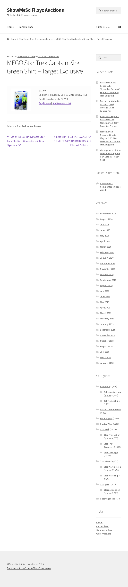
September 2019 (108, 280)
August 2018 (106, 346)
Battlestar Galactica (110, 409)
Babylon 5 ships (112, 400)
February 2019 (107, 318)
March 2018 (105, 357)
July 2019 (104, 290)
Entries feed (102, 526)
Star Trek (23, 38)
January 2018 (106, 362)
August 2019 (106, 285)
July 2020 (104, 224)
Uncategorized (107, 498)
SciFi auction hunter (48, 56)
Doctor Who (106, 423)
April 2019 (105, 307)
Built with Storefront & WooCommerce (29, 568)
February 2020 (107, 252)
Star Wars (105, 461)
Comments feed (104, 529)
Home (10, 26)
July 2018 (104, 351)
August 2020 (106, 219)
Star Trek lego (111, 452)
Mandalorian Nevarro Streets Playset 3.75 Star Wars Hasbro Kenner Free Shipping (110, 138)
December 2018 (107, 329)
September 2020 (108, 213)
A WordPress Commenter (106, 185)
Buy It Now (45, 103)
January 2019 (106, 324)
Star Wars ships (112, 475)
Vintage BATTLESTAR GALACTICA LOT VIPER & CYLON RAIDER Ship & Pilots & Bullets (71, 141)
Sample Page (26, 26)
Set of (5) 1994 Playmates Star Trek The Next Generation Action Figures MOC (25, 141)
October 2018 (106, 340)
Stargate (104, 484)
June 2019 (105, 296)
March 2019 (105, 313)
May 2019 (104, 302)
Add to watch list (61, 103)
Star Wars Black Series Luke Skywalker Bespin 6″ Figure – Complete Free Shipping (110, 89)
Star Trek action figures (41, 38)
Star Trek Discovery (109, 445)
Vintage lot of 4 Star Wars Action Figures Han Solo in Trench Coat (110, 155)
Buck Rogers (106, 418)
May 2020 (104, 235)
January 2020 (106, 257)
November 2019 (107, 268)
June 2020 (105, 230)
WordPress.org (103, 533)
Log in (99, 522)
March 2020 (105, 246)
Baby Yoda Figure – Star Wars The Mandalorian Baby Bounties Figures (109, 121)
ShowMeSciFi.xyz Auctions (35, 10)
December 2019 (107, 263)
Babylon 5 (105, 386)
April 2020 (105, 241)
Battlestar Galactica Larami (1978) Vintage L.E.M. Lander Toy (110, 106)
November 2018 (107, 335)
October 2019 (106, 274)
